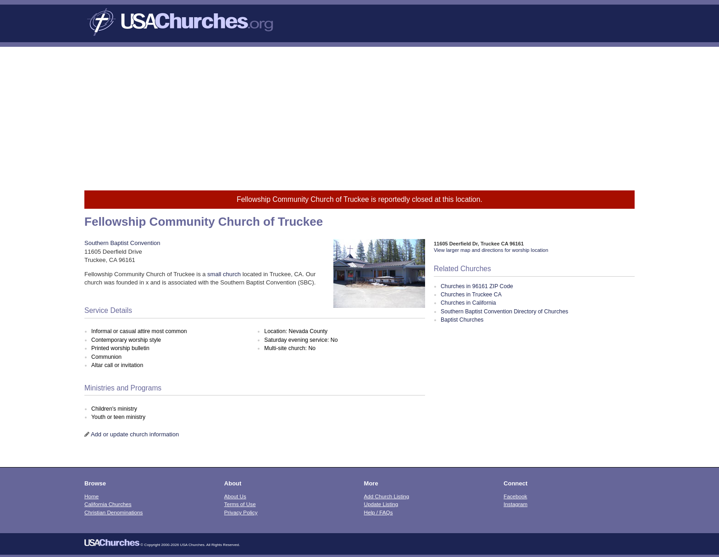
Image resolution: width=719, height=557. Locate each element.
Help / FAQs (378, 512)
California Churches (108, 504)
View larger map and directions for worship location (491, 250)
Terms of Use (240, 504)
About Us (235, 496)
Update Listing (381, 504)
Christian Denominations (113, 512)
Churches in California (468, 303)
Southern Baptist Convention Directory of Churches (504, 311)
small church (224, 274)
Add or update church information (135, 434)
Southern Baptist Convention (122, 243)
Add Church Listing (386, 496)
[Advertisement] (359, 115)
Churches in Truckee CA (471, 294)
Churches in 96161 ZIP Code (477, 286)
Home (91, 496)
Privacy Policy (241, 512)
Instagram (515, 504)
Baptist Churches (462, 320)
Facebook (515, 496)
